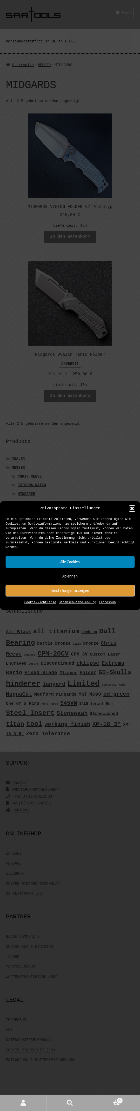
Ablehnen (70, 576)
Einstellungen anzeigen (70, 590)
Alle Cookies (70, 561)
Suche (70, 1103)
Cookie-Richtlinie (40, 602)
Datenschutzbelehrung (77, 602)
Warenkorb (108, 1100)
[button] (132, 508)
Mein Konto (23, 1103)
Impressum (107, 602)
